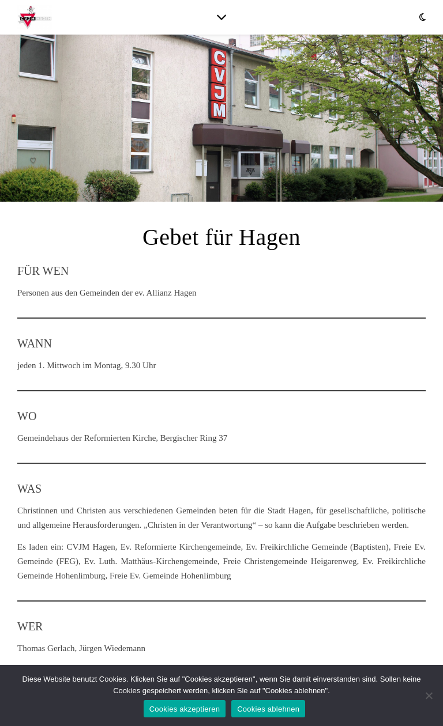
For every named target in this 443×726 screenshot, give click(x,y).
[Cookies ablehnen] (428, 695)
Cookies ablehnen (268, 709)
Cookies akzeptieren (184, 709)
